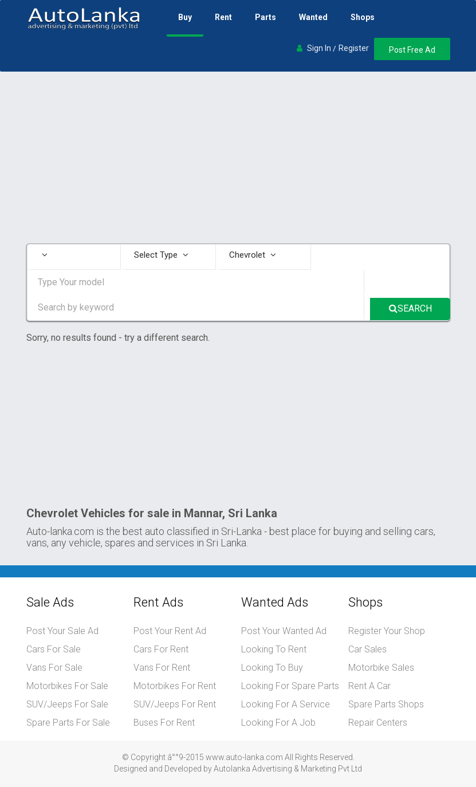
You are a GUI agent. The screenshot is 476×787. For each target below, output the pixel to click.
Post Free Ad (412, 49)
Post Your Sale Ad (62, 630)
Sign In (319, 48)
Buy (185, 17)
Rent (223, 17)
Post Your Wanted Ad (283, 630)
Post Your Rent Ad (169, 630)
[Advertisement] (238, 157)
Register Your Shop (386, 630)
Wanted (313, 17)
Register (354, 48)
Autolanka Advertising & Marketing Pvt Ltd (288, 768)
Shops (363, 17)
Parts (265, 17)
